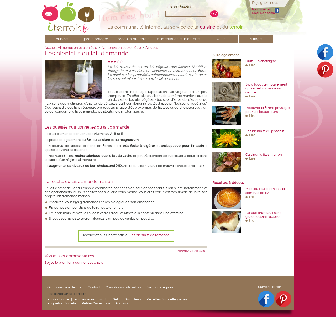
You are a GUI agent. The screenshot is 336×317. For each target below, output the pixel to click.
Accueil (50, 48)
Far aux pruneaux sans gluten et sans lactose (263, 215)
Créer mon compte (264, 13)
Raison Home (58, 299)
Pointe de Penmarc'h (90, 299)
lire (251, 197)
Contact (94, 287)
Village (256, 39)
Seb (116, 299)
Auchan (122, 303)
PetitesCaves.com (96, 303)
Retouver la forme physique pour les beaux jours (267, 110)
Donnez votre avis (190, 251)
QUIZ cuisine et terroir (64, 287)
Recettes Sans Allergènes (166, 299)
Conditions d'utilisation (123, 287)
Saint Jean (133, 299)
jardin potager (96, 39)
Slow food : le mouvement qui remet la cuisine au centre (266, 88)
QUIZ (221, 39)
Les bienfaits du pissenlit (264, 131)
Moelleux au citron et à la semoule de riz (265, 191)
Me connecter (261, 9)
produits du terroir (133, 39)
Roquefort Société (61, 303)
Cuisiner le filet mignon (263, 154)
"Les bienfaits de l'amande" (149, 235)
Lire (252, 65)
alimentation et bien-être (178, 39)
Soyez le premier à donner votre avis (74, 263)
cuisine (62, 39)
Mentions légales (159, 287)
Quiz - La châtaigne (260, 61)
